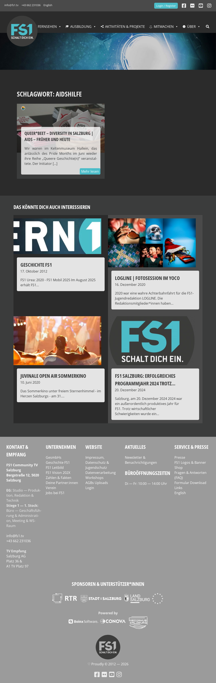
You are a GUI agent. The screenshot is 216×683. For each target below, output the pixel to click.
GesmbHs (53, 457)
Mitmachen (164, 26)
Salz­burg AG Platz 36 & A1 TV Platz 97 (17, 561)
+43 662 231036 (31, 5)
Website (93, 446)
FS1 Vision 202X (58, 472)
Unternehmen (61, 446)
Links (178, 487)
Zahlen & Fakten (58, 477)
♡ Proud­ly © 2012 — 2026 (108, 664)
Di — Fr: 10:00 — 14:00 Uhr (146, 483)
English (47, 5)
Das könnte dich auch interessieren (52, 206)
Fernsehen (47, 26)
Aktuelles (135, 446)
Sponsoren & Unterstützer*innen (108, 583)
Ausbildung (81, 26)
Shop (178, 467)
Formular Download (190, 482)
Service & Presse (191, 446)
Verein (51, 487)
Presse (179, 457)
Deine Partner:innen (62, 482)
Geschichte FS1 (58, 462)
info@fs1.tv (11, 5)
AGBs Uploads (96, 482)
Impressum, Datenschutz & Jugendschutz (97, 462)
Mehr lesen (90, 171)
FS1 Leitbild (55, 467)
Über (191, 26)
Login (89, 487)
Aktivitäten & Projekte (125, 26)
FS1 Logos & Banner (190, 462)
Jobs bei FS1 (55, 493)
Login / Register (166, 6)
